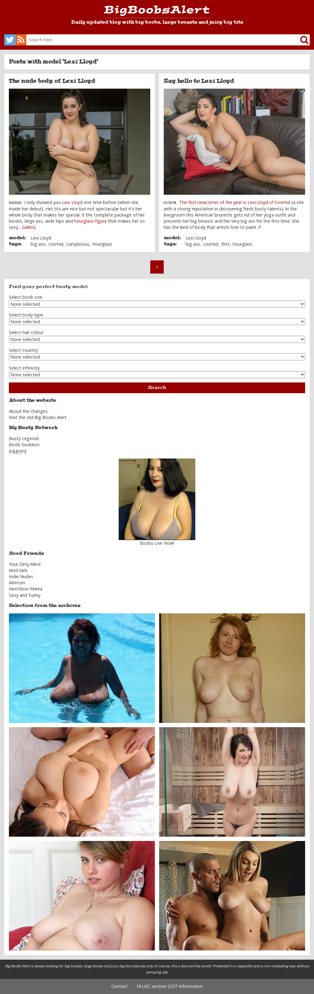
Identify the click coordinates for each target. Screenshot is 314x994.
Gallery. (29, 227)
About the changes (28, 411)
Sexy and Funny (24, 595)
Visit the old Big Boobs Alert (38, 417)
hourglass (102, 244)
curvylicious (78, 244)
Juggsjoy (17, 451)
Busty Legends (24, 438)
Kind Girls (18, 570)
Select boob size (25, 297)
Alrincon (17, 582)
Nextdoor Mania (25, 589)
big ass (38, 244)
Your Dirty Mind (24, 564)
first (225, 244)
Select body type (26, 315)
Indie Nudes (21, 576)
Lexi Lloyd (72, 202)
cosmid (55, 244)
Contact (119, 986)
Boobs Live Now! (157, 543)
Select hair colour (26, 332)
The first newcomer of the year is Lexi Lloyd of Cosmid (234, 202)
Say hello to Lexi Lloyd (199, 81)
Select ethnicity (24, 368)
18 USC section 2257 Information (169, 986)
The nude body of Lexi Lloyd (52, 81)
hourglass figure (90, 221)
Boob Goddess (24, 444)
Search (157, 387)
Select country (23, 350)
